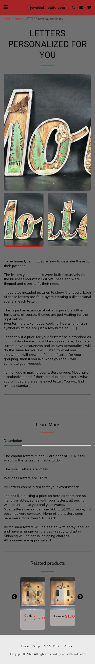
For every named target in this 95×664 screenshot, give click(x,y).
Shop (17, 19)
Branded (59, 616)
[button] (5, 7)
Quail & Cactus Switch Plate (28, 618)
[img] (32, 593)
